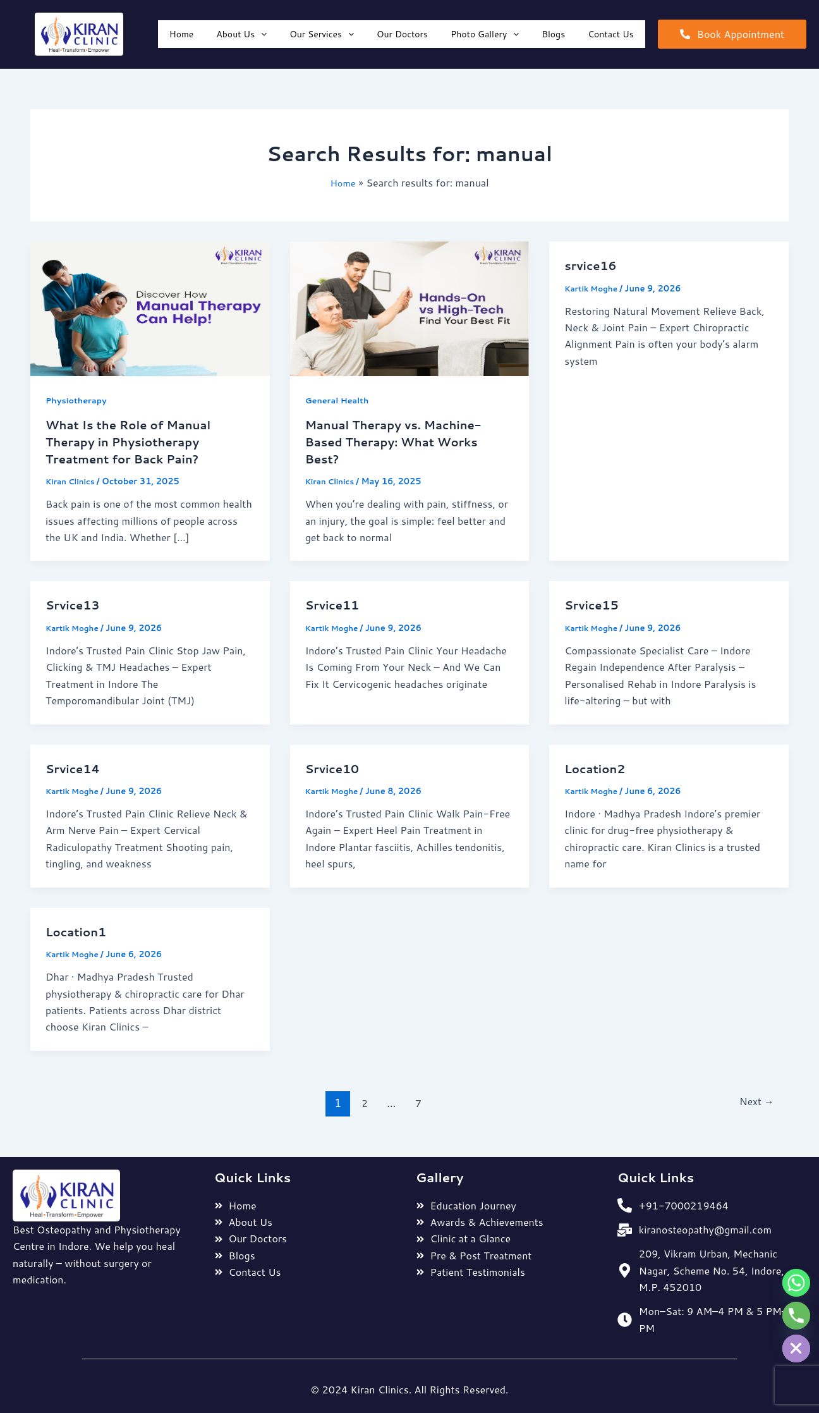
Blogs (553, 34)
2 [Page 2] (360, 1100)
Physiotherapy (79, 400)
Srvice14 (76, 766)
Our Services (321, 34)
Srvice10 (335, 766)
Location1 (79, 929)
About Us (241, 34)
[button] (241, 34)
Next (754, 1100)
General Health (340, 400)
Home (181, 34)
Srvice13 (75, 603)
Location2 (597, 766)
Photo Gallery (485, 34)
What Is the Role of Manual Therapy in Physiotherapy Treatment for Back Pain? (136, 440)
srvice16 (592, 265)
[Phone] (796, 1316)
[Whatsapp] (796, 1283)
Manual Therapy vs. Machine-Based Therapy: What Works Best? (402, 440)
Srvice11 (335, 603)
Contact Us (611, 34)
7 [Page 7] (416, 1100)
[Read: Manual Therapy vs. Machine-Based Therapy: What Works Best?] (410, 307)
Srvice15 (594, 603)
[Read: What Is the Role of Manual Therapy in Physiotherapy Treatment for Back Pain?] (150, 307)
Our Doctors (402, 34)
